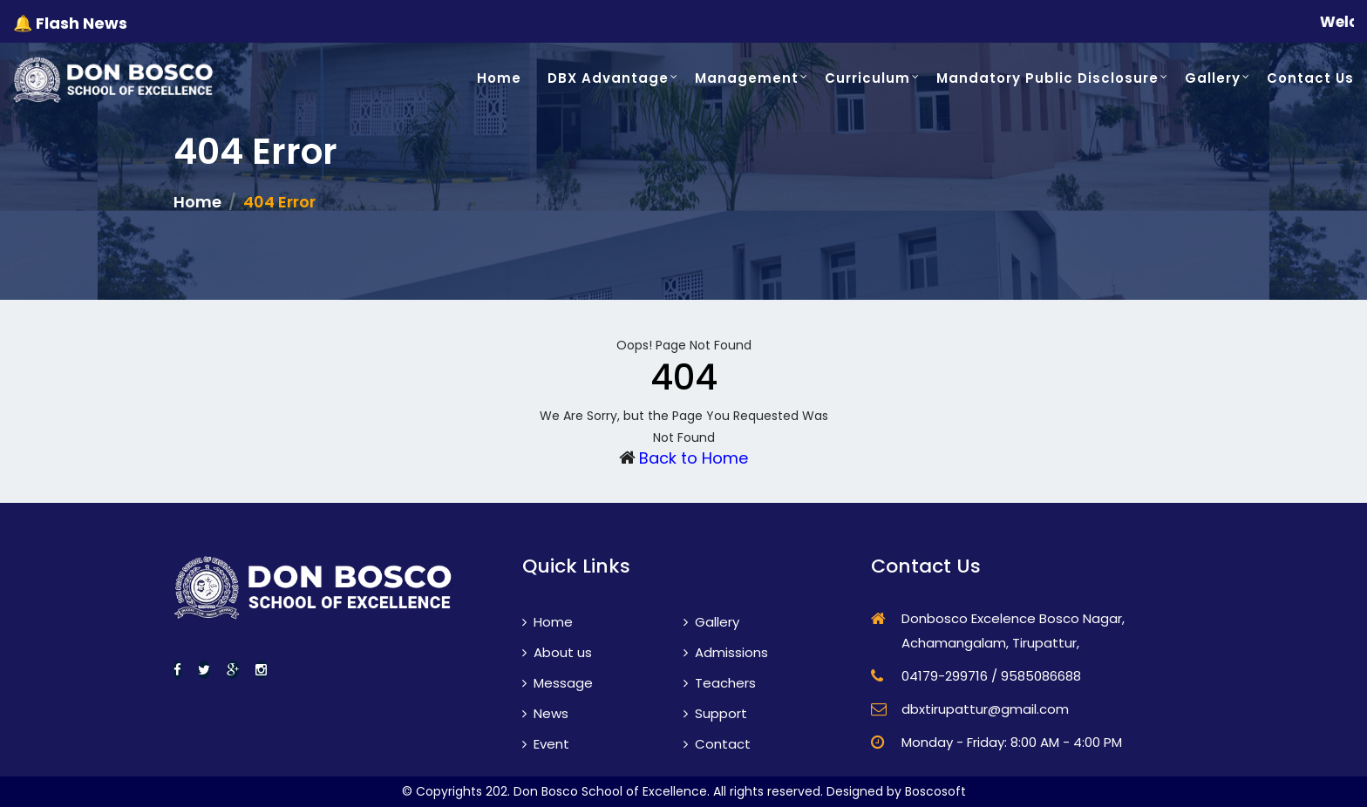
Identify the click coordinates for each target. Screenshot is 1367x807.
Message (557, 683)
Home (499, 78)
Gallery (1213, 78)
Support (715, 713)
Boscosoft (935, 791)
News (545, 713)
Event (545, 744)
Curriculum (867, 78)
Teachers (720, 683)
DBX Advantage (608, 78)
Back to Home (693, 458)
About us (557, 652)
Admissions (726, 652)
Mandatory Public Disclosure (1047, 78)
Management (747, 78)
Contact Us (1310, 78)
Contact (717, 744)
